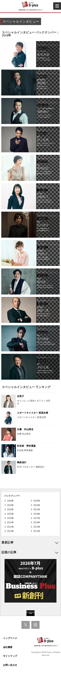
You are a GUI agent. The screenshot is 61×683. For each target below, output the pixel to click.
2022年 (10, 509)
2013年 (36, 526)
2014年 (10, 526)
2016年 (10, 522)
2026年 (10, 500)
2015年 (36, 522)
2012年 (10, 531)
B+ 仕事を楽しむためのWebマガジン (30, 6)
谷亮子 (20, 396)
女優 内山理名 (25, 429)
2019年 (36, 513)
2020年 (10, 513)
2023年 (36, 505)
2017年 (36, 518)
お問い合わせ (10, 665)
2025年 (36, 500)
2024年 (10, 505)
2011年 (36, 531)
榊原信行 (21, 462)
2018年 (10, 518)
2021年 (36, 509)
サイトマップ (10, 656)
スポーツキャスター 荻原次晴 (32, 412)
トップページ (10, 638)
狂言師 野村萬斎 (26, 445)
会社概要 (7, 647)
